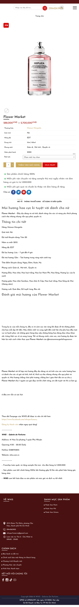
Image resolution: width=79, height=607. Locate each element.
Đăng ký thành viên (10, 425)
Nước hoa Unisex (51, 512)
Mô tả (19, 201)
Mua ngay (50, 165)
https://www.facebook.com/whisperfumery (19, 419)
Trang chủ (39, 16)
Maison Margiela (34, 128)
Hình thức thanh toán (11, 569)
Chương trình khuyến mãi (12, 561)
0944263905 (11, 529)
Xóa (74, 154)
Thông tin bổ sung (32, 201)
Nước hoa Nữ (50, 508)
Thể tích (7, 157)
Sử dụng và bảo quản (52, 201)
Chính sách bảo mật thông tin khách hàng (19, 557)
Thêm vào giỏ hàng (29, 165)
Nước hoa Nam (51, 505)
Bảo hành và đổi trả (10, 554)
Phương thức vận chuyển (12, 565)
